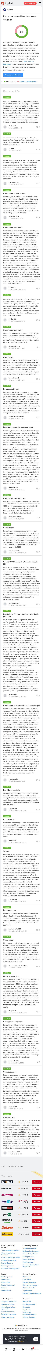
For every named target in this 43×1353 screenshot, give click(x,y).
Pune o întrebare (7, 1317)
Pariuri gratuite (7, 1266)
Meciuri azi (26, 1277)
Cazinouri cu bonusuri (30, 1251)
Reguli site (26, 1310)
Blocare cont (8, 819)
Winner (10, 10)
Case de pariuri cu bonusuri (8, 1254)
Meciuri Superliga (29, 1282)
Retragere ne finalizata (13, 1022)
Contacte (26, 1307)
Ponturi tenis (6, 1290)
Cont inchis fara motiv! (13, 227)
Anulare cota (8, 1117)
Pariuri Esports (7, 1263)
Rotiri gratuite (27, 1257)
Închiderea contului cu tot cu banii (18, 427)
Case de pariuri (12, 1166)
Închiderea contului (11, 790)
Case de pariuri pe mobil (10, 1257)
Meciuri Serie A (28, 1288)
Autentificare (30, 3)
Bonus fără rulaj (28, 1259)
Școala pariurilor (7, 1304)
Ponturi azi (5, 1279)
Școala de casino (7, 1312)
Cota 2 (3, 1288)
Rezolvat (10, 81)
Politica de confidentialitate (28, 1313)
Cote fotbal (26, 1279)
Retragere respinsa (11, 976)
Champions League (29, 1285)
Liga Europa (27, 1290)
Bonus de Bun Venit (29, 1254)
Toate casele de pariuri (10, 1250)
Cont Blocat (8, 528)
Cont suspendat (10, 1072)
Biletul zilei (5, 1282)
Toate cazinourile (29, 1248)
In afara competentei (29, 81)
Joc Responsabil (28, 1304)
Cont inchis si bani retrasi (14, 193)
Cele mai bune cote (8, 1260)
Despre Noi (26, 1302)
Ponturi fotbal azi (8, 1285)
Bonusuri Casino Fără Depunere (30, 1266)
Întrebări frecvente (8, 1314)
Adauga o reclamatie (13, 75)
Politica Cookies (28, 1317)
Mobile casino (27, 1262)
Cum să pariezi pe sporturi (8, 1308)
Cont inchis (8, 357)
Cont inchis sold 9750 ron (14, 498)
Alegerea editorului (8, 1302)
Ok (36, 1339)
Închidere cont (9, 910)
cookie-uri (20, 1341)
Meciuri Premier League (31, 1293)
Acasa (3, 1166)
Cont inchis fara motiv (12, 330)
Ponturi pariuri (6, 1277)
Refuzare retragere (11, 389)
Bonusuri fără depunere (10, 1268)
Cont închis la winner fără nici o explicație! (21, 705)
